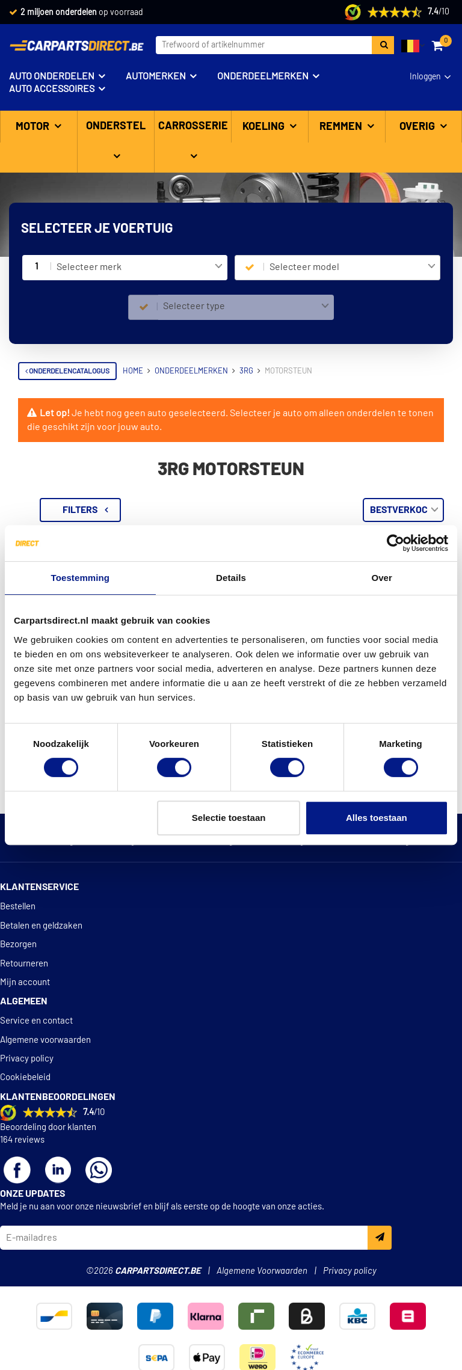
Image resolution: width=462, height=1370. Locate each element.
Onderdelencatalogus (67, 371)
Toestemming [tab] (80, 578)
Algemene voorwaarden (45, 1040)
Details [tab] (231, 578)
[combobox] (139, 267)
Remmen (342, 126)
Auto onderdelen (51, 76)
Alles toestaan (376, 817)
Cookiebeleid (25, 1077)
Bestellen (17, 906)
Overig (418, 126)
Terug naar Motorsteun (76, 504)
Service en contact (36, 1020)
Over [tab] (381, 578)
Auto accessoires (51, 89)
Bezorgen (18, 944)
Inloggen (425, 77)
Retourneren (24, 963)
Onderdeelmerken (263, 76)
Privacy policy (27, 1058)
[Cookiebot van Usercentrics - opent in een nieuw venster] (395, 543)
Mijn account (25, 982)
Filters (239, 510)
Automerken (156, 76)
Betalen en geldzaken (41, 925)
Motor (34, 126)
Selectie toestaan (229, 817)
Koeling (264, 126)
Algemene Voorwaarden (262, 1271)
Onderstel (116, 126)
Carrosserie (193, 126)
